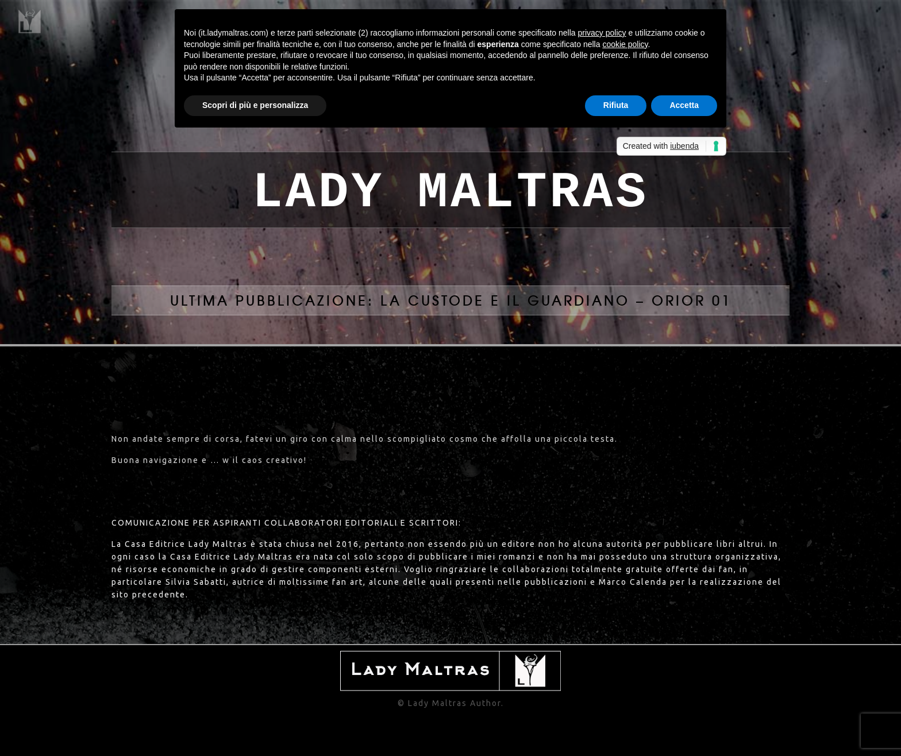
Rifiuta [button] (616, 105)
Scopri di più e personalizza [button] (255, 105)
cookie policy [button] (625, 44)
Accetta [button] (684, 105)
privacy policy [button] (602, 32)
